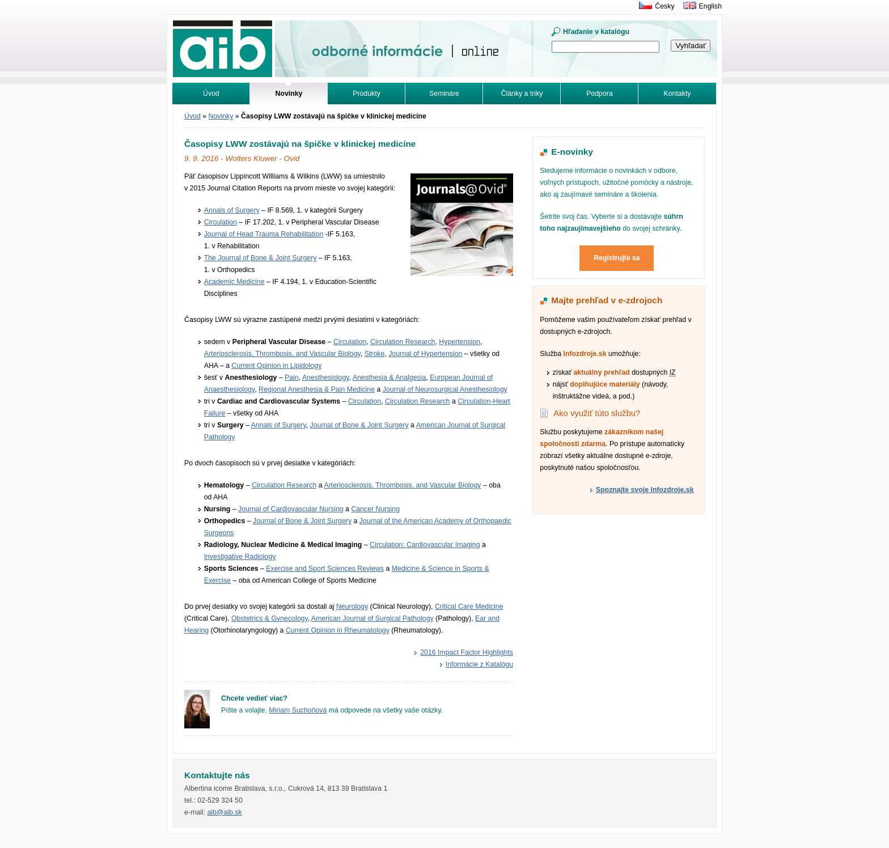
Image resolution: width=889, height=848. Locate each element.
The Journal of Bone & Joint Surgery (260, 258)
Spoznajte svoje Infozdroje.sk (645, 490)
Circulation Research (402, 342)
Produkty (366, 93)
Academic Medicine (234, 282)
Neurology (352, 606)
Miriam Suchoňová (298, 710)
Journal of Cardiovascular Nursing (291, 509)
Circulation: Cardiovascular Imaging (425, 545)
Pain (292, 377)
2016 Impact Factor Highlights (466, 652)
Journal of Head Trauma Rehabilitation (263, 234)
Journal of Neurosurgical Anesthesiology (445, 389)
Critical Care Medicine (469, 606)
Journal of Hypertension (425, 354)
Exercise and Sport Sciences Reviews (325, 569)
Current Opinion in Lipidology (276, 366)
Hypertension (459, 342)
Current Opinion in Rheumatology (338, 630)
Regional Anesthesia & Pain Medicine (317, 389)
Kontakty (677, 93)
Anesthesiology (325, 377)
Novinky (221, 116)
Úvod (211, 93)
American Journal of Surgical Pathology (372, 618)
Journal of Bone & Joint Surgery (359, 425)
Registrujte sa (617, 258)
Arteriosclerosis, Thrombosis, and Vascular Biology (282, 354)
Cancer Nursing (375, 509)
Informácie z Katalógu (479, 664)
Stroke (375, 354)
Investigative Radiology (240, 557)
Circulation (220, 222)
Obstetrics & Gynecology (269, 618)
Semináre (444, 93)
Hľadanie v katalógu (596, 32)
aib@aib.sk (224, 812)
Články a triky (522, 93)
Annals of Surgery (232, 210)
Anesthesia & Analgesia (389, 377)
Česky (664, 6)
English (710, 6)
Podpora (599, 93)
